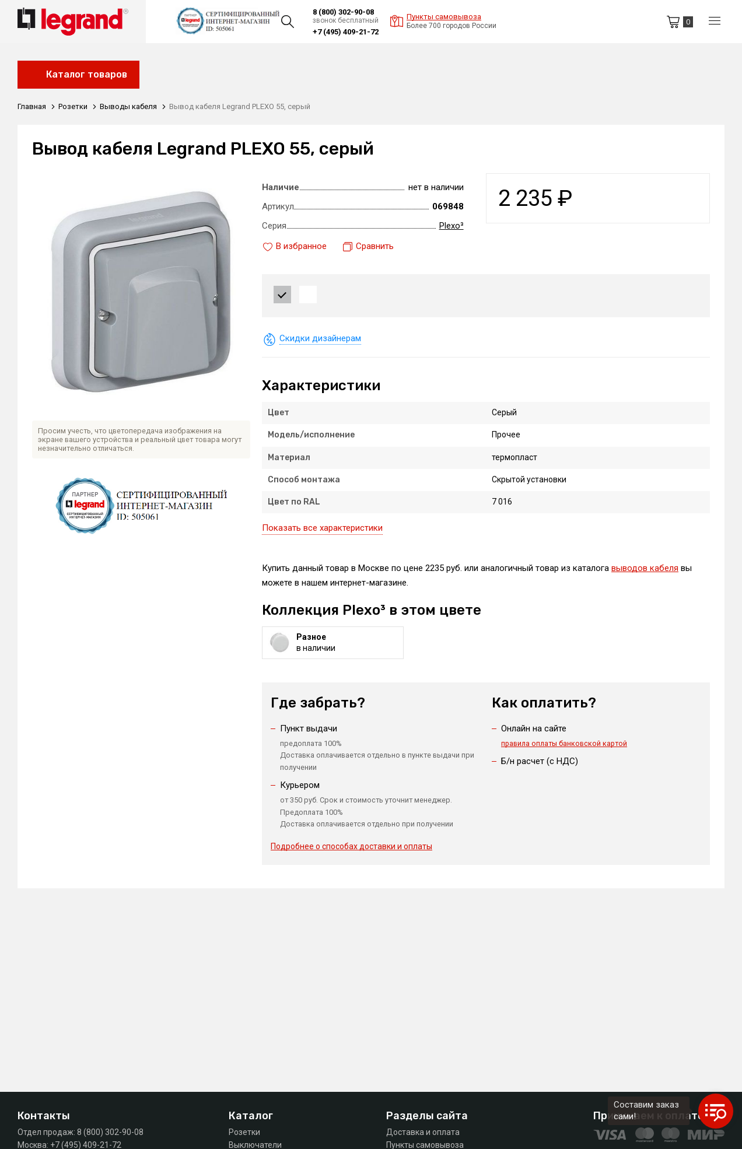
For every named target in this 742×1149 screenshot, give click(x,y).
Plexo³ (451, 225)
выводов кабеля (644, 568)
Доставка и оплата (423, 1132)
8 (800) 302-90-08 (343, 12)
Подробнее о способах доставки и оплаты (351, 846)
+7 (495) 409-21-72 (346, 31)
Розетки (244, 1132)
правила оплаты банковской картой (565, 742)
